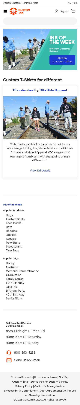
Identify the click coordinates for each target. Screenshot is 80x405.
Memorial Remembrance (22, 271)
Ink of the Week (12, 204)
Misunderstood (24, 90)
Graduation (13, 275)
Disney (10, 263)
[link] (20, 11)
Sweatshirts (14, 246)
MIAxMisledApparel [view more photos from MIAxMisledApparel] (53, 90)
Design (62, 59)
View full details (40, 170)
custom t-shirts (58, 381)
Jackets (11, 234)
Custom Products (22, 377)
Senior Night (14, 298)
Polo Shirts (13, 242)
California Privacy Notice (49, 386)
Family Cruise (14, 279)
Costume (12, 267)
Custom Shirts (15, 219)
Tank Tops (12, 250)
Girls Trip (11, 286)
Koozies (11, 238)
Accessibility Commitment (21, 390)
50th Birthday (15, 283)
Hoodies (11, 231)
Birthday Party (15, 290)
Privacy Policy (24, 386)
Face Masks (13, 223)
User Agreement (50, 390)
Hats (9, 227)
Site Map (64, 377)
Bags (9, 215)
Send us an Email (27, 360)
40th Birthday (15, 294)
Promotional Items (45, 377)
